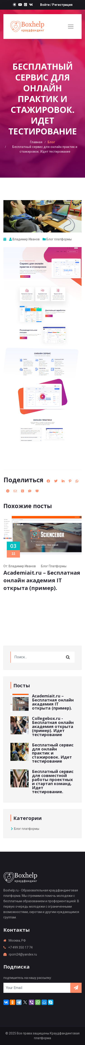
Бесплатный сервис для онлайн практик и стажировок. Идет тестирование (52, 753)
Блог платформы (59, 239)
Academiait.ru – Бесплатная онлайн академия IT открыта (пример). (41, 580)
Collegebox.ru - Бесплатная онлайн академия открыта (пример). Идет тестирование (53, 726)
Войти (45, 5)
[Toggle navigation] (70, 26)
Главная (36, 142)
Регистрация (62, 5)
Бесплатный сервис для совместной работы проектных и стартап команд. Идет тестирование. (52, 781)
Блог (51, 142)
